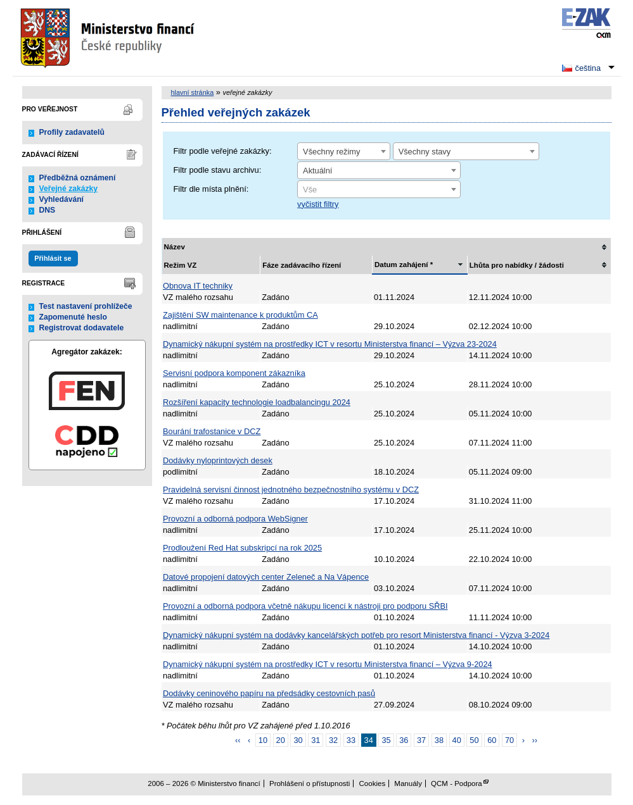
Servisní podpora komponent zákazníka (234, 373)
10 (263, 740)
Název (174, 247)
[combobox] (343, 151)
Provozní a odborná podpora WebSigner (235, 518)
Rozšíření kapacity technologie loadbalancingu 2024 (256, 402)
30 (297, 740)
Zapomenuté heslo (73, 317)
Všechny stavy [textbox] (425, 151)
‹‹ (238, 740)
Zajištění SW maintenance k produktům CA (240, 315)
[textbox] (379, 190)
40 (456, 740)
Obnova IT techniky (198, 285)
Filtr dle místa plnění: (211, 189)
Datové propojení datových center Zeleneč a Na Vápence (266, 577)
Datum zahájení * (403, 264)
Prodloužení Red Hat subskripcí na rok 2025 (242, 547)
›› (535, 740)
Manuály (408, 783)
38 (439, 740)
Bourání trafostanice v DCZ (211, 431)
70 (509, 740)
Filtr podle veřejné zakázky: (223, 151)
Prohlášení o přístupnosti (309, 783)
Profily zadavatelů (72, 132)
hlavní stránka (192, 92)
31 (315, 740)
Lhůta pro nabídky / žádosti (517, 265)
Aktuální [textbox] (317, 170)
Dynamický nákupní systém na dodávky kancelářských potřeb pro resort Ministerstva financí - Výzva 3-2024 (356, 635)
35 (385, 740)
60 (491, 740)
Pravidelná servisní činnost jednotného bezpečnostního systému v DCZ (291, 489)
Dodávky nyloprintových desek (217, 460)
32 (333, 740)
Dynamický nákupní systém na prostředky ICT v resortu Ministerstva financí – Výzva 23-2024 (330, 344)
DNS (47, 210)
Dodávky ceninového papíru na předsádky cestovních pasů (269, 693)
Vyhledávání (61, 199)
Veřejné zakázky (68, 188)
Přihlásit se (52, 258)
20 (280, 740)
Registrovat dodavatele (81, 327)
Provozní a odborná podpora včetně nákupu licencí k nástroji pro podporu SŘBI (305, 606)
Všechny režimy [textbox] (331, 151)
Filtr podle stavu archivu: (218, 170)
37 (421, 740)
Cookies (372, 783)
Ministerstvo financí (109, 38)
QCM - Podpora (456, 783)
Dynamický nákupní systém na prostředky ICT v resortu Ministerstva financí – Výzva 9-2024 (327, 664)
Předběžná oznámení (77, 177)
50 (474, 740)
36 (403, 740)
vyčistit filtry (317, 204)
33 (351, 740)
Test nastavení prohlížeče (85, 306)
